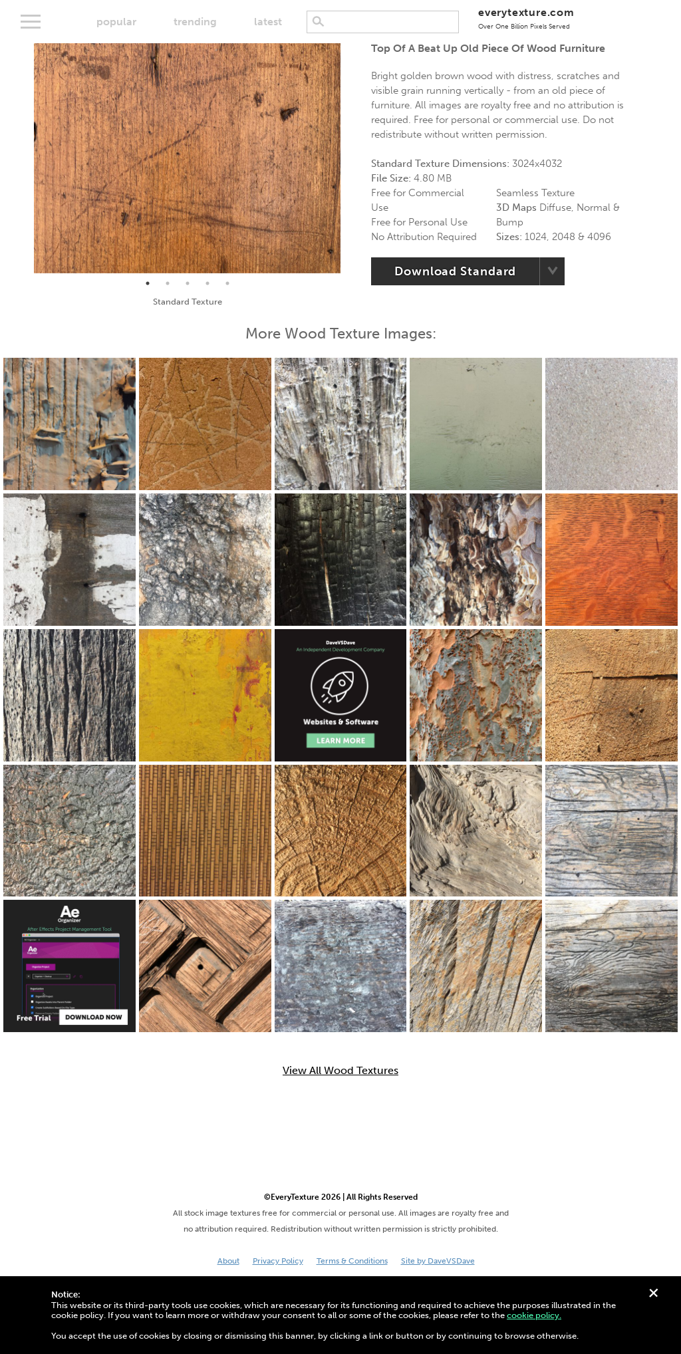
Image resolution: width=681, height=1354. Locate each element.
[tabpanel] (187, 158)
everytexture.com (526, 18)
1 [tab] (147, 283)
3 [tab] (187, 283)
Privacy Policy (278, 1261)
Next (350, 158)
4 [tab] (207, 283)
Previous (24, 158)
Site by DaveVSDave (438, 1261)
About (228, 1261)
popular (116, 21)
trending (195, 21)
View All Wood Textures (340, 1070)
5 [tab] (227, 283)
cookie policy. (534, 1315)
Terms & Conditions (352, 1261)
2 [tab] (167, 283)
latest (268, 21)
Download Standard (455, 271)
